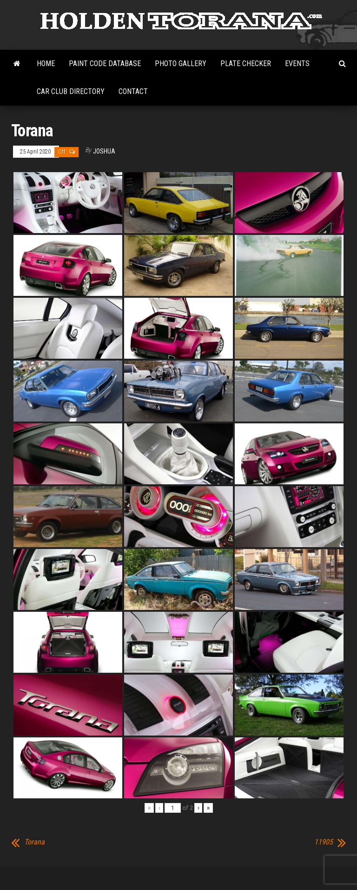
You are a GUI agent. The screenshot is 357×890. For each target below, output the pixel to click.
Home (46, 63)
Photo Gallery (180, 63)
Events (297, 63)
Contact (133, 91)
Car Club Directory (71, 91)
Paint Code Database (105, 63)
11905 (323, 842)
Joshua (104, 151)
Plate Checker (245, 63)
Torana (34, 842)
